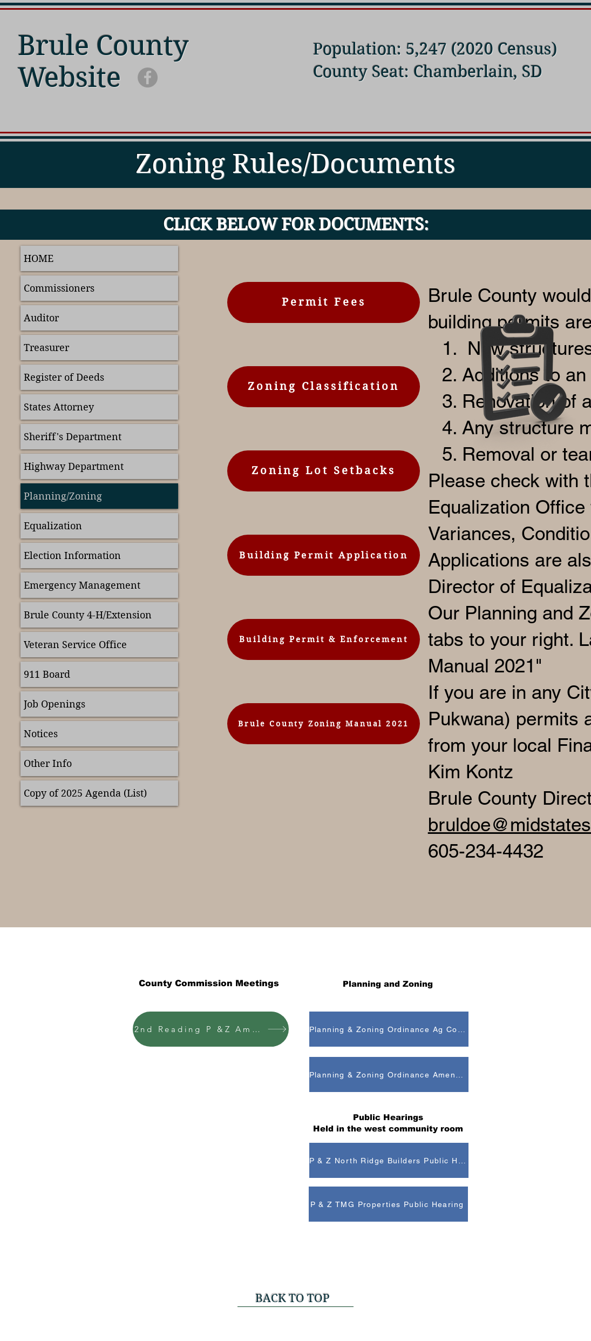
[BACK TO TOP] (295, 1299)
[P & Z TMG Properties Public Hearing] (388, 1204)
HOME (38, 258)
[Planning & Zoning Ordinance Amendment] (388, 1074)
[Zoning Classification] (323, 386)
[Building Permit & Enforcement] (323, 639)
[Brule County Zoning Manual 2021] (323, 723)
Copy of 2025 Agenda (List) (85, 793)
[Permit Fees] (323, 302)
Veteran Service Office (75, 644)
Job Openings (54, 704)
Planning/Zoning (63, 496)
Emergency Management (82, 585)
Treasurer (46, 347)
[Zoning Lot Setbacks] (323, 470)
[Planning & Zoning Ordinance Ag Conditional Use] (388, 1029)
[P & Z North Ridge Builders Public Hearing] (388, 1160)
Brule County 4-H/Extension (88, 615)
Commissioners (59, 288)
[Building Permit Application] (323, 555)
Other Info (48, 763)
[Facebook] (148, 77)
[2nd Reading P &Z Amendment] (211, 1029)
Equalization (53, 525)
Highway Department (74, 466)
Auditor (41, 318)
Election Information (72, 555)
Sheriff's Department (72, 436)
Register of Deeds (64, 377)
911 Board (47, 674)
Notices (41, 733)
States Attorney (59, 407)
